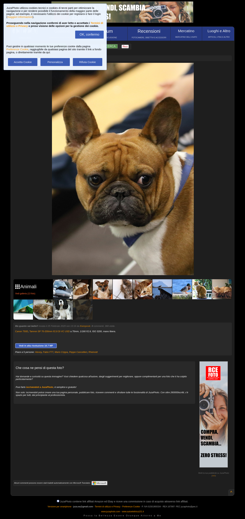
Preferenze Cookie (17, 49)
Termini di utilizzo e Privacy (107, 506)
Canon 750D (21, 331)
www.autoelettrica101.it (133, 511)
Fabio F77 (48, 352)
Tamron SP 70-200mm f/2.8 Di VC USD (49, 331)
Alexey (38, 352)
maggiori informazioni (20, 16)
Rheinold (93, 352)
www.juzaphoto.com (110, 511)
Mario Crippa (61, 352)
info (213, 476)
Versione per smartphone (59, 506)
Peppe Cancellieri (78, 352)
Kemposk (85, 326)
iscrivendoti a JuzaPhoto (39, 387)
